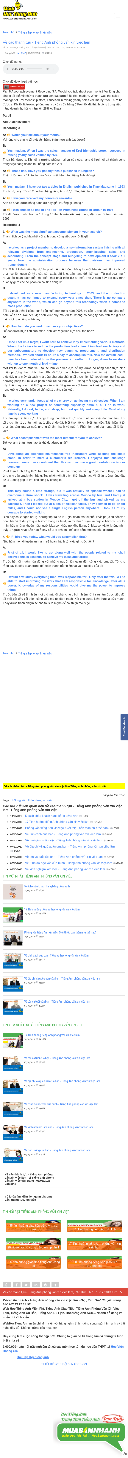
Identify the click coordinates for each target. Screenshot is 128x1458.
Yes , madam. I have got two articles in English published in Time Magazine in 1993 (66, 186)
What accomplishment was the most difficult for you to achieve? (56, 437)
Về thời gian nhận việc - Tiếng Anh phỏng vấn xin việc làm (64, 840)
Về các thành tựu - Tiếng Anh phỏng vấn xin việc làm (46, 42)
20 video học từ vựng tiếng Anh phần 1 (33, 1306)
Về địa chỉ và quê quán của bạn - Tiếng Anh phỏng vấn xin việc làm (70, 846)
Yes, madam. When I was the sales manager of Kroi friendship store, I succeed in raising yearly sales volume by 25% (66, 153)
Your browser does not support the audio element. (31, 69)
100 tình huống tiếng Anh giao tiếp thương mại (94, 1351)
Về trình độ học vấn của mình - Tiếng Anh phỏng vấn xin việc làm (69, 863)
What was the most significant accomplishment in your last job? (56, 231)
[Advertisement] (34, 710)
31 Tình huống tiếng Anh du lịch (95, 1258)
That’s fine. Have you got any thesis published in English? (52, 170)
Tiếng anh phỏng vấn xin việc (35, 32)
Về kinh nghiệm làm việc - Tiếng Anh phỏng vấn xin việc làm (65, 869)
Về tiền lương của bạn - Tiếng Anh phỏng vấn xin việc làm (57, 1150)
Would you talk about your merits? (35, 135)
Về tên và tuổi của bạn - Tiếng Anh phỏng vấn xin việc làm (64, 856)
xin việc (47, 800)
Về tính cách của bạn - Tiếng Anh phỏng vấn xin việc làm (63, 834)
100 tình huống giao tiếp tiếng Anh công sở (33, 1351)
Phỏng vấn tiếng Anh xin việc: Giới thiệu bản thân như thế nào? (67, 828)
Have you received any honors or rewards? (41, 198)
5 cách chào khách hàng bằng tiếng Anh (52, 815)
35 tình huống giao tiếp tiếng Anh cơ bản (33, 1256)
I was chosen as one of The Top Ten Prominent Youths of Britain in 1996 (62, 209)
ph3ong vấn (18, 800)
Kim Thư (21, 53)
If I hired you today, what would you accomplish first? (49, 536)
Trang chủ (8, 32)
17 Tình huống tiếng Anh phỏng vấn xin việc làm (57, 821)
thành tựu (34, 800)
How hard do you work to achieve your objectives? (47, 326)
